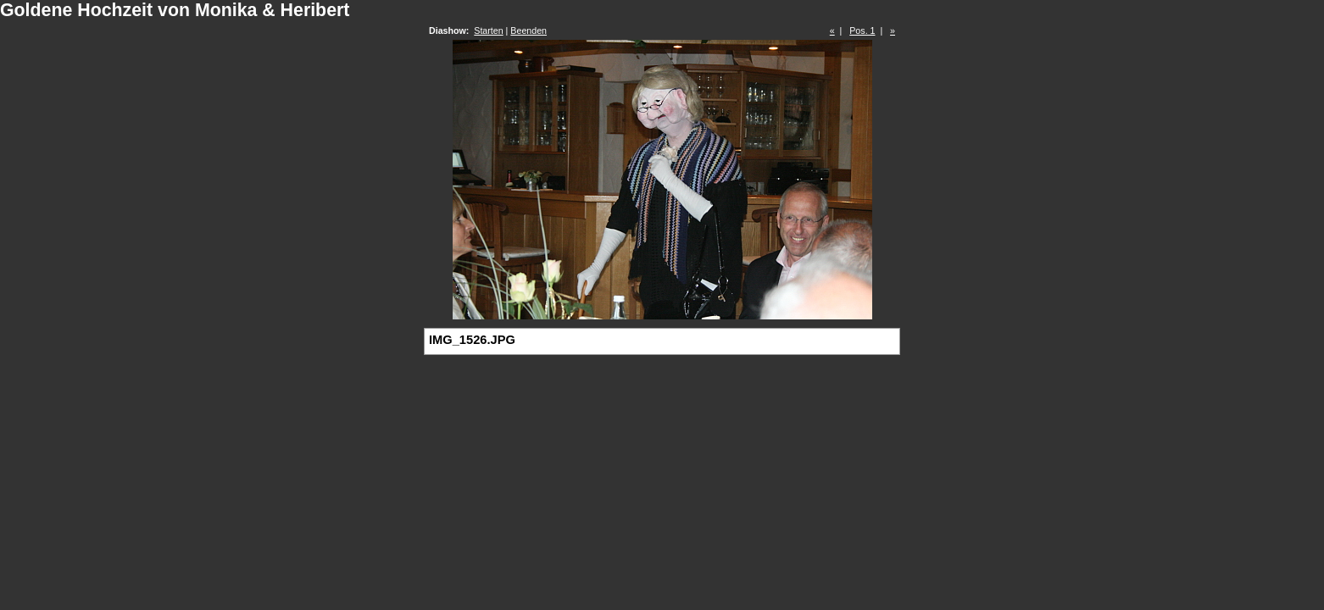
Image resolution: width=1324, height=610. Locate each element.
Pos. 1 (862, 30)
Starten (488, 30)
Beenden (528, 30)
